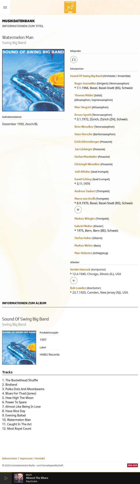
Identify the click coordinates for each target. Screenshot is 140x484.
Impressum (26, 458)
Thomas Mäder (83, 95)
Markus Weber (83, 245)
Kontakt (40, 458)
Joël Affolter (82, 171)
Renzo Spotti (82, 114)
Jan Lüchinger (83, 149)
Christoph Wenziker (87, 164)
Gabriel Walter (83, 226)
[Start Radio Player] (6, 478)
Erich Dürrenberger (86, 141)
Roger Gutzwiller (85, 83)
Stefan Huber (83, 238)
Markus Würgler (84, 218)
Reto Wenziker (84, 126)
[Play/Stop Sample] (73, 59)
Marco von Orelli (84, 198)
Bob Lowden (78, 288)
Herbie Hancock (80, 269)
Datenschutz (9, 458)
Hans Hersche (83, 134)
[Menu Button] (5, 7)
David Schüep (83, 179)
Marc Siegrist (82, 107)
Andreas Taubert (85, 191)
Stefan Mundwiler (85, 156)
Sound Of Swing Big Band (86, 76)
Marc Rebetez (83, 253)
